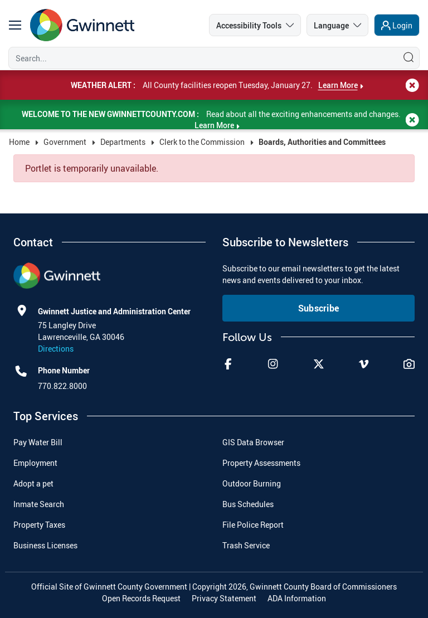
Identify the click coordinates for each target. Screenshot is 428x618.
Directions (56, 348)
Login (402, 25)
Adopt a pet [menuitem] (33, 483)
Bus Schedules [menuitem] (248, 504)
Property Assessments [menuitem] (261, 463)
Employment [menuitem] (35, 463)
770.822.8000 (62, 386)
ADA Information (297, 598)
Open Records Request (141, 598)
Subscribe (318, 308)
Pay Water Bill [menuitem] (37, 442)
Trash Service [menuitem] (246, 545)
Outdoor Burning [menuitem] (251, 483)
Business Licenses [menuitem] (45, 545)
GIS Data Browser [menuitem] (253, 442)
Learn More (338, 85)
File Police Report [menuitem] (253, 524)
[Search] (200, 58)
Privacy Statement (224, 598)
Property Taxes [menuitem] (39, 524)
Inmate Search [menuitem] (38, 504)
